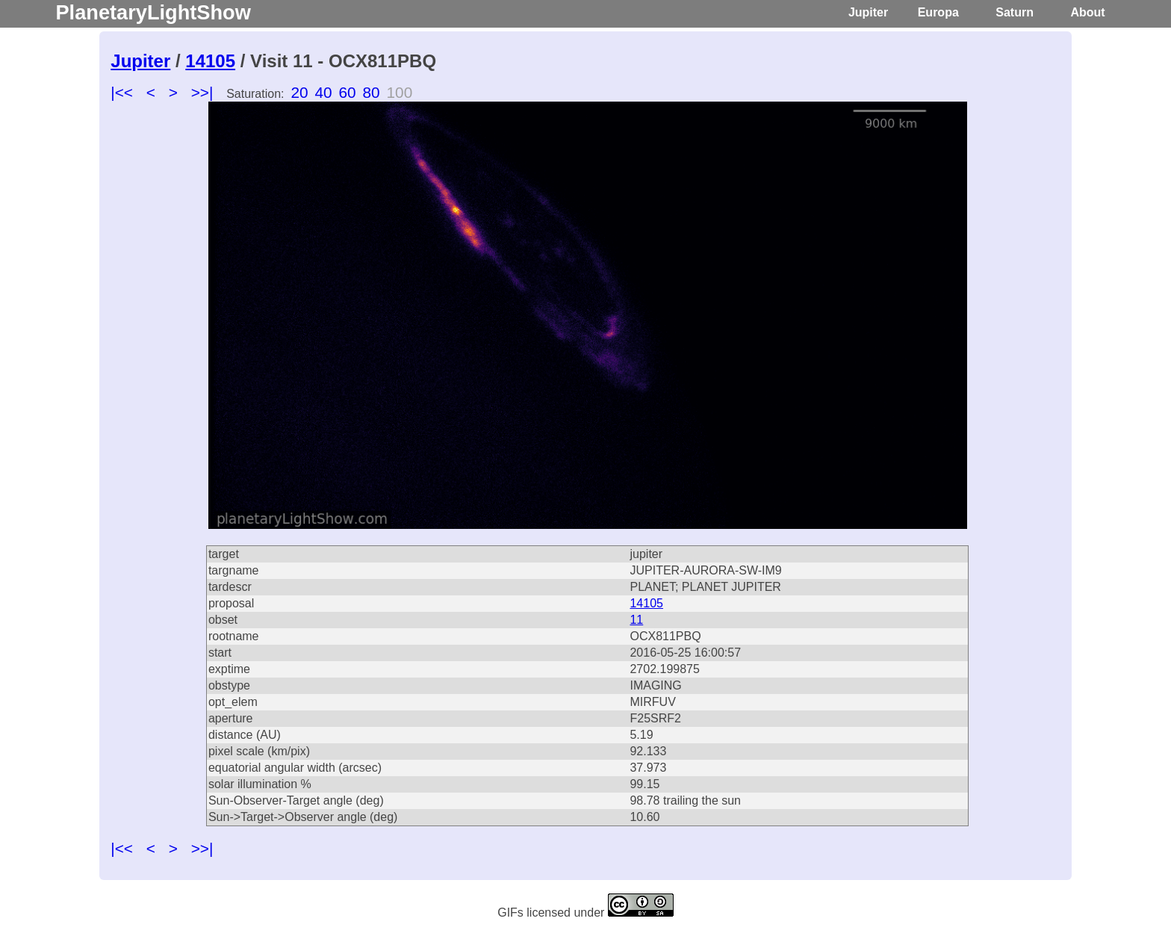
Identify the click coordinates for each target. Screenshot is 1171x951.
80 (371, 92)
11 (636, 619)
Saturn (1014, 12)
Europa (938, 12)
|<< (122, 92)
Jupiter (868, 12)
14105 (210, 61)
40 (323, 92)
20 (299, 92)
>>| (202, 92)
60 (346, 92)
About (1087, 12)
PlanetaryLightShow (152, 12)
